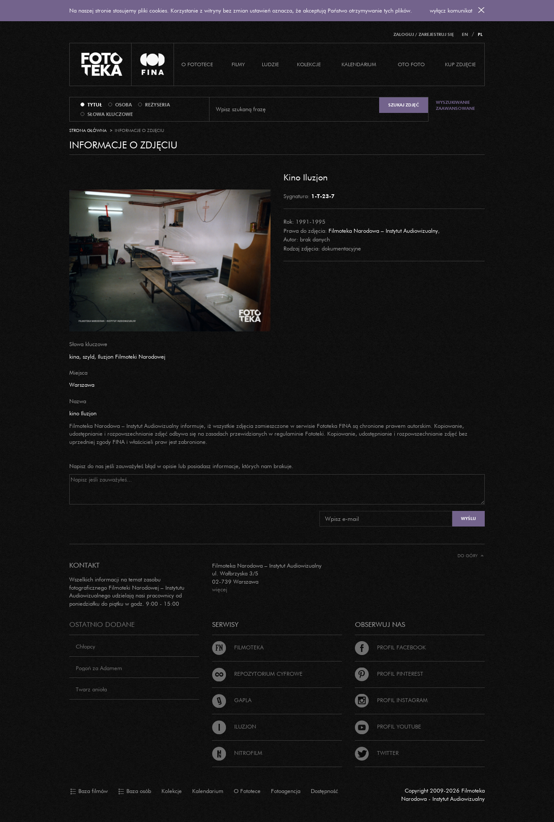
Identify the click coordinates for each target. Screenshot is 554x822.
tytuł (94, 105)
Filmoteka (238, 647)
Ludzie (270, 64)
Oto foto (411, 64)
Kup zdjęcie (460, 64)
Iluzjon (234, 726)
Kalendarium (358, 64)
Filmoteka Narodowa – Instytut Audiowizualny (383, 230)
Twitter (377, 752)
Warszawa (81, 384)
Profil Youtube (388, 726)
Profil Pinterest (389, 673)
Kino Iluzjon (305, 177)
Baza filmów (89, 791)
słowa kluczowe (110, 114)
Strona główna (87, 130)
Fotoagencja (285, 790)
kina (74, 356)
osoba (123, 105)
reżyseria (157, 105)
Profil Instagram (391, 700)
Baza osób (134, 791)
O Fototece (197, 64)
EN (465, 34)
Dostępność (324, 790)
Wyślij (468, 518)
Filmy (238, 64)
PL (480, 34)
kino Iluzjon (83, 413)
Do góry (470, 556)
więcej (219, 589)
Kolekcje (309, 64)
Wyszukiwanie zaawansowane (455, 105)
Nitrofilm (237, 752)
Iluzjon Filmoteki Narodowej (131, 356)
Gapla (231, 700)
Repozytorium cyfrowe (257, 673)
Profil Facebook (390, 647)
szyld (88, 356)
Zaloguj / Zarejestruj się (423, 34)
